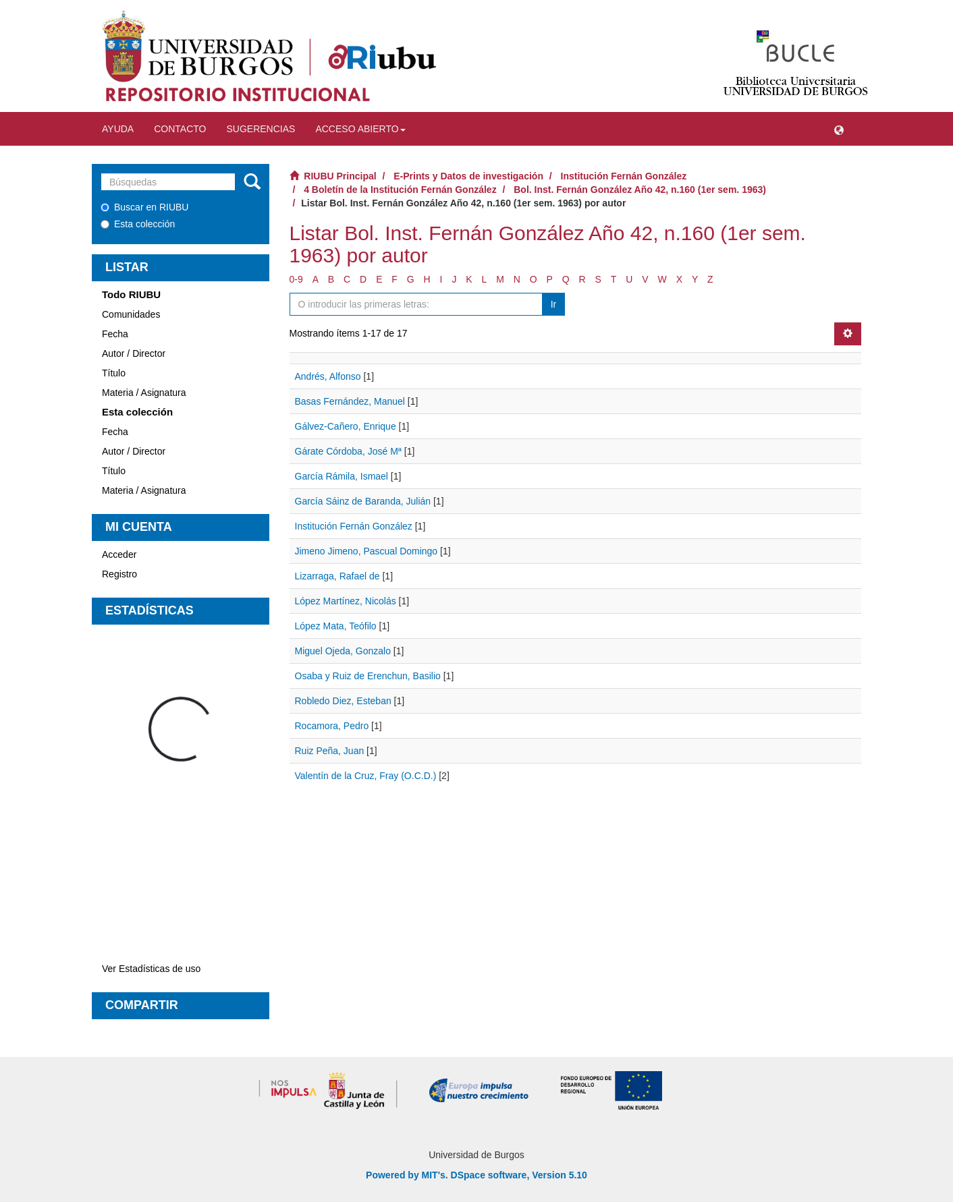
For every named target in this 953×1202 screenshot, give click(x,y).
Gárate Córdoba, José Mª (348, 451)
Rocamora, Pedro (332, 725)
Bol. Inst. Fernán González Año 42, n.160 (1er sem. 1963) (640, 189)
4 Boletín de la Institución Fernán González (400, 189)
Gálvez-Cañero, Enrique (345, 426)
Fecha (115, 333)
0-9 (296, 279)
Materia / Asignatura (144, 392)
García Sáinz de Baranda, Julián (363, 501)
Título (114, 373)
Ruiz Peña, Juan (329, 750)
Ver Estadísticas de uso (151, 968)
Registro (119, 574)
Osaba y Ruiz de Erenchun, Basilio (368, 675)
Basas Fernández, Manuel (350, 401)
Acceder (119, 554)
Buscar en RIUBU (144, 207)
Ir (554, 304)
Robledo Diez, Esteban (343, 700)
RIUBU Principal (340, 176)
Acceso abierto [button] (360, 128)
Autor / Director (133, 353)
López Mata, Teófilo (336, 626)
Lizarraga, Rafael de (337, 576)
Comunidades (131, 314)
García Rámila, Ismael (341, 476)
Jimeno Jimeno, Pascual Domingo (366, 551)
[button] (839, 128)
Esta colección (138, 224)
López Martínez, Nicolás (345, 601)
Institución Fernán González (624, 176)
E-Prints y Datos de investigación (468, 176)
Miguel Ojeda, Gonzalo (343, 651)
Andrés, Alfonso (328, 376)
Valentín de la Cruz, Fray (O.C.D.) (366, 775)
